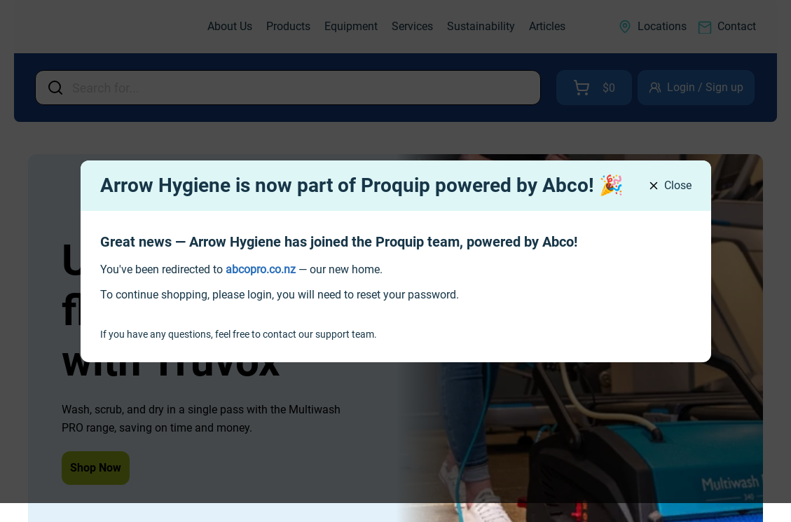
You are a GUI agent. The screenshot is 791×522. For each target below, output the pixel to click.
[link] (261, 269)
